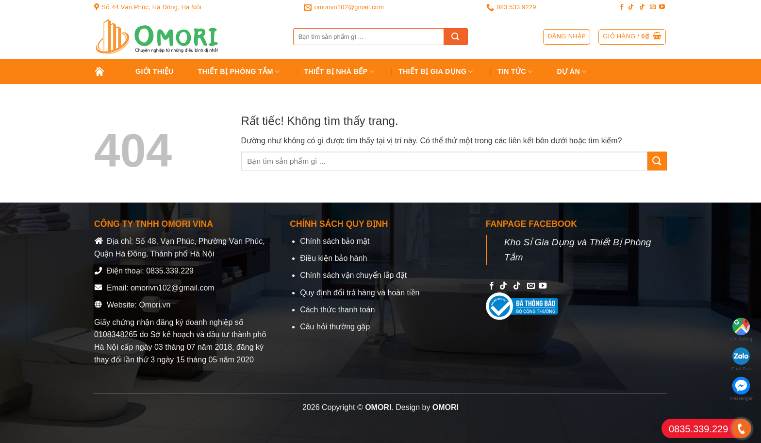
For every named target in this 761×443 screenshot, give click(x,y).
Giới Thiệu (154, 71)
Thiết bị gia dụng (435, 71)
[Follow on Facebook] (622, 7)
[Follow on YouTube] (662, 7)
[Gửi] (456, 36)
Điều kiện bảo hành (333, 258)
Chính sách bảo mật (334, 241)
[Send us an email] (653, 7)
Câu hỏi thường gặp (335, 327)
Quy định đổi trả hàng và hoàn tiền (359, 293)
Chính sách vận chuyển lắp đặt (353, 275)
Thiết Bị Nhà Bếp (339, 71)
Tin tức (515, 71)
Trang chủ (107, 71)
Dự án (572, 71)
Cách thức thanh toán (337, 310)
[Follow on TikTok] (631, 7)
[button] (632, 37)
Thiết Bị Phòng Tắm (239, 71)
